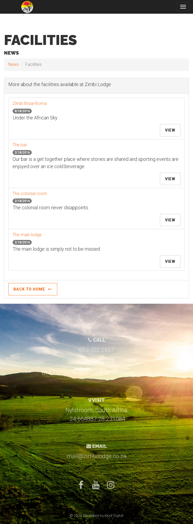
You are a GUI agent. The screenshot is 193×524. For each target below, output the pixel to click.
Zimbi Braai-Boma (30, 103)
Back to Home (32, 289)
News (13, 64)
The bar (20, 144)
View (170, 130)
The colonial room (30, 193)
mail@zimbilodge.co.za (97, 456)
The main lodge (27, 234)
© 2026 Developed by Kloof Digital (96, 515)
